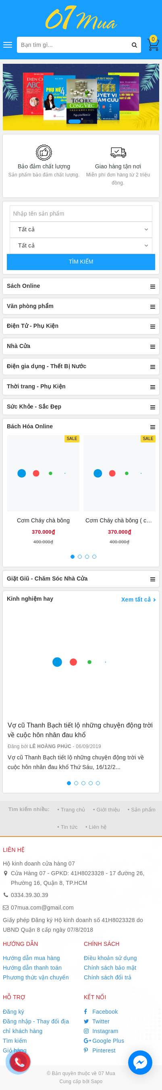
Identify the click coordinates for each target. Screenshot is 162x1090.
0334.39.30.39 (29, 895)
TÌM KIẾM (81, 261)
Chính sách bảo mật (110, 967)
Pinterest (100, 1050)
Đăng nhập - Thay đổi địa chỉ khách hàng (36, 1026)
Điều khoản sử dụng (110, 958)
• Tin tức (67, 827)
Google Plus (104, 1041)
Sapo (96, 1081)
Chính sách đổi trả (108, 977)
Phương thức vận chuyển (36, 977)
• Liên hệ (96, 827)
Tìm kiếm (15, 1041)
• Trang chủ (71, 810)
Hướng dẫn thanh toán (32, 967)
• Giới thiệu (106, 810)
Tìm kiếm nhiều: (29, 809)
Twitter (97, 1021)
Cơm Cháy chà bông (43, 520)
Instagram (101, 1031)
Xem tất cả (136, 599)
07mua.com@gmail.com (42, 907)
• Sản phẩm (142, 810)
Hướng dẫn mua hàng (31, 958)
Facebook (101, 1011)
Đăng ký (13, 1011)
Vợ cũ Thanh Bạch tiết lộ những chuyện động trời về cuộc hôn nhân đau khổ (80, 730)
